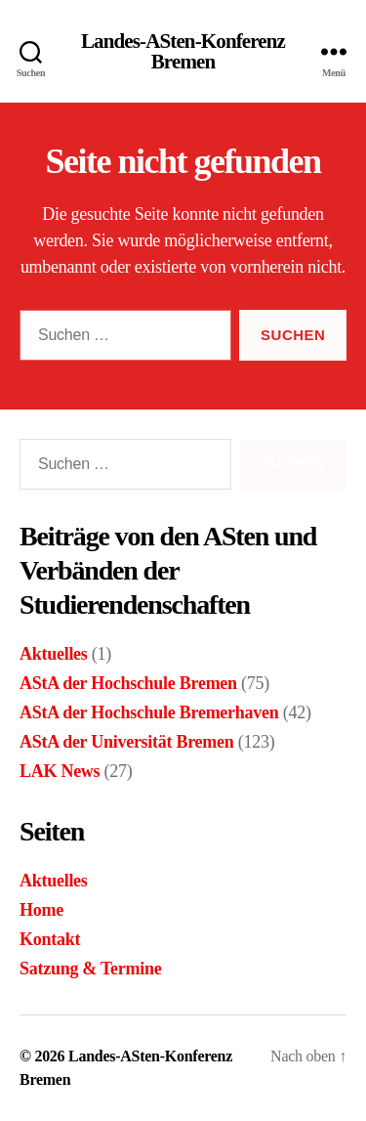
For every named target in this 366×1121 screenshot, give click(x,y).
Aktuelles (54, 654)
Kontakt (50, 939)
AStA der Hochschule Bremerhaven (149, 712)
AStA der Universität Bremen (127, 742)
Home (41, 910)
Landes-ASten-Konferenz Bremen (183, 51)
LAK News (60, 771)
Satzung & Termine (90, 968)
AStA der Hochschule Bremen (128, 683)
